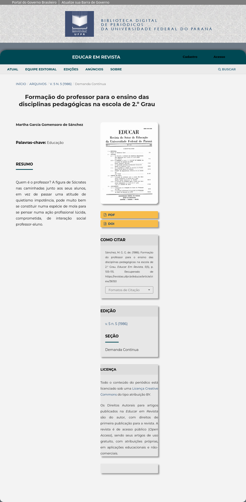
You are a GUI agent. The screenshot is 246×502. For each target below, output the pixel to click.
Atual (12, 69)
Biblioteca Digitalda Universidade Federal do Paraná (157, 24)
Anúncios (94, 69)
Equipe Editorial (40, 69)
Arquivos (37, 84)
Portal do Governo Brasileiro (34, 2)
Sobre (116, 69)
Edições (71, 69)
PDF (111, 215)
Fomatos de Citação (124, 290)
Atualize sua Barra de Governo (85, 2)
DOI (110, 224)
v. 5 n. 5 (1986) (61, 84)
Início (21, 84)
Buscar (227, 69)
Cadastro (190, 57)
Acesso (219, 57)
